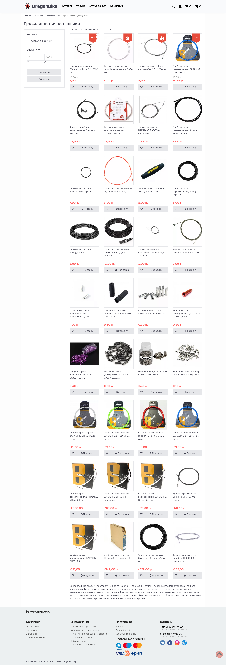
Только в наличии (41, 41)
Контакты (31, 630)
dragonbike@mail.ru (180, 635)
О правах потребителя (83, 645)
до (52, 58)
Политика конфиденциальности (89, 634)
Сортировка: (76, 29)
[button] (67, 6)
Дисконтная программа (84, 627)
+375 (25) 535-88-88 (180, 628)
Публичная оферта (81, 637)
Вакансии (31, 634)
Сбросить (44, 79)
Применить (44, 72)
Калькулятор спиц (125, 634)
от (35, 58)
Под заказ (122, 270)
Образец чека (78, 641)
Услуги (119, 627)
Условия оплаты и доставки (86, 630)
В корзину (87, 87)
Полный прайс (123, 630)
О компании (33, 627)
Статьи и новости (36, 637)
